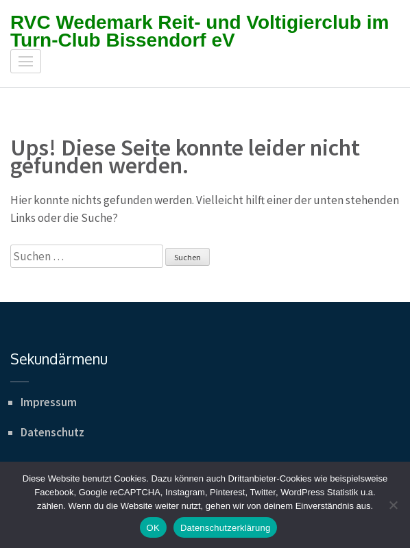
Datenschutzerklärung (225, 528)
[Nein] (393, 505)
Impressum (49, 402)
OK (153, 528)
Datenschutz (52, 432)
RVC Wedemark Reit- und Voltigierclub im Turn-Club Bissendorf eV (199, 31)
